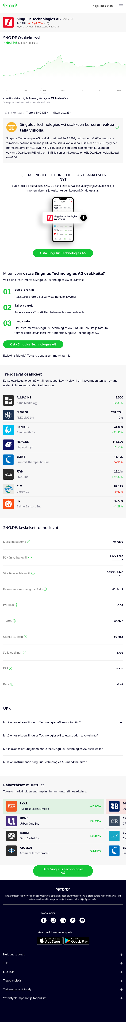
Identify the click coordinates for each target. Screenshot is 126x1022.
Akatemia (64, 355)
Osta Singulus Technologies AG (63, 253)
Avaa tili (7, 98)
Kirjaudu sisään (103, 6)
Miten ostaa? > (61, 113)
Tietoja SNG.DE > (37, 113)
